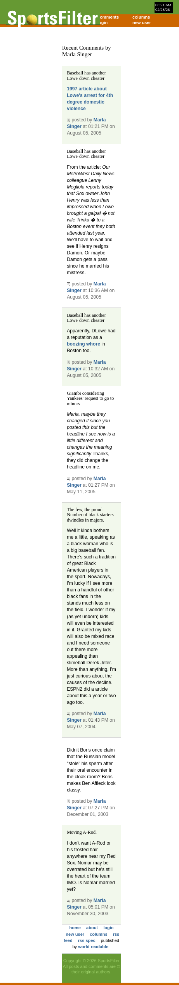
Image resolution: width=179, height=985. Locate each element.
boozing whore (83, 344)
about (92, 927)
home (75, 927)
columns (141, 17)
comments (108, 17)
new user (141, 22)
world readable (93, 946)
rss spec (87, 940)
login (102, 22)
